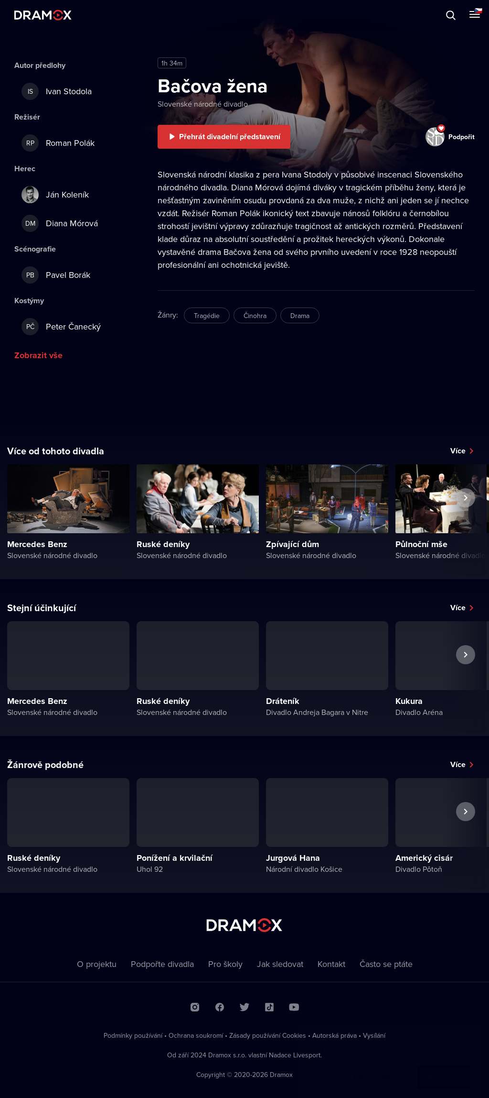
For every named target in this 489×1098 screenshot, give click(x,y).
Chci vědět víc (378, 1067)
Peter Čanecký (61, 326)
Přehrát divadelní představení (229, 136)
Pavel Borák (55, 275)
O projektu (97, 964)
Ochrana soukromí (196, 1035)
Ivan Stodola (56, 91)
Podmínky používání (133, 1035)
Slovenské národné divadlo (203, 104)
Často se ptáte (386, 964)
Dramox (43, 15)
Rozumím (443, 1067)
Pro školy (225, 964)
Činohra (255, 315)
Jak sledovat (280, 964)
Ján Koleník (55, 194)
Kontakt (331, 964)
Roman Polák (58, 143)
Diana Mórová (59, 223)
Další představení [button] (466, 519)
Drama (299, 315)
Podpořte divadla (162, 964)
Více (458, 450)
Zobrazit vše (38, 355)
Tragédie (207, 315)
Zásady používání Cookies (267, 1035)
